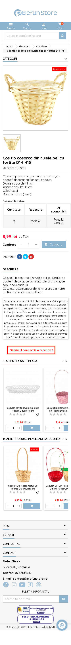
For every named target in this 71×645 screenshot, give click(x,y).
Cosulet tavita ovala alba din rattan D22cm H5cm (23, 409)
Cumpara (53, 244)
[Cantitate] (28, 244)
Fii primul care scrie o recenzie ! (31, 350)
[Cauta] (35, 35)
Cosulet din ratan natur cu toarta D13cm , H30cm (22, 487)
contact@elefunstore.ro (30, 578)
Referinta (9, 168)
